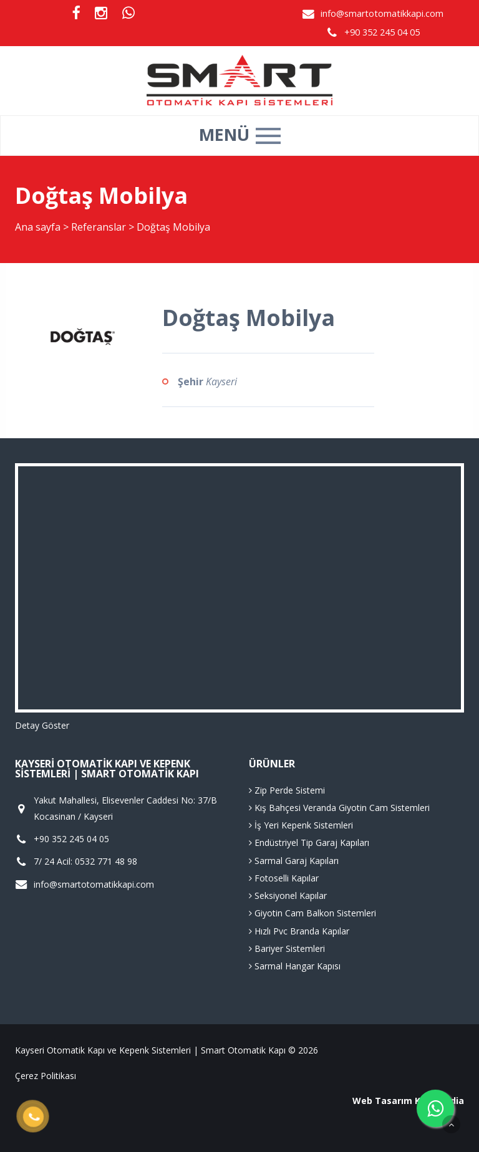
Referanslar (98, 227)
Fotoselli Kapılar (284, 878)
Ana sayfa (37, 227)
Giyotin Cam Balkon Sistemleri (312, 913)
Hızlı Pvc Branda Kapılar (299, 931)
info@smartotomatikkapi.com (382, 13)
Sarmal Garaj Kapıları (294, 860)
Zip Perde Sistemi (287, 790)
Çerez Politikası (45, 1076)
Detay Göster (42, 725)
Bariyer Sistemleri (287, 948)
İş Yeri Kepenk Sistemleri (301, 825)
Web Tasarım (382, 1100)
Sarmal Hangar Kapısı (295, 966)
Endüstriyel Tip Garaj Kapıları (309, 842)
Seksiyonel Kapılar (288, 895)
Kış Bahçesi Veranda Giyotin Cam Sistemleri (339, 808)
